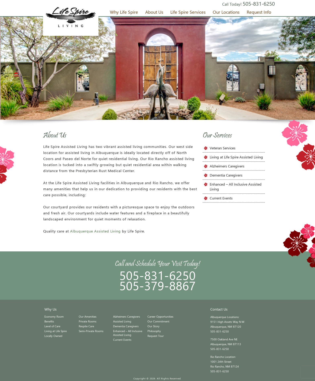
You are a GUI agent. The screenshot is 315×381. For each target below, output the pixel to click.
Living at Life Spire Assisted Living (236, 157)
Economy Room (54, 316)
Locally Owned (53, 336)
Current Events (221, 198)
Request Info (259, 12)
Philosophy (154, 331)
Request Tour (155, 336)
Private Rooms (87, 321)
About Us (154, 12)
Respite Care (86, 326)
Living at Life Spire (55, 331)
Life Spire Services (188, 12)
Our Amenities (87, 316)
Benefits (49, 321)
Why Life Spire (124, 12)
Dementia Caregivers (226, 175)
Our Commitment (158, 321)
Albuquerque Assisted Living (95, 231)
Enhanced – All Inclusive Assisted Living (127, 333)
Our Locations (226, 12)
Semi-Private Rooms (91, 331)
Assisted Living (122, 321)
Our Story (153, 326)
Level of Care (52, 326)
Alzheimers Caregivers (227, 166)
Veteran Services (222, 148)
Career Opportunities (160, 316)
